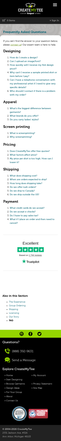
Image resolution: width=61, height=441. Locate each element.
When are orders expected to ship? (28, 179)
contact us (15, 45)
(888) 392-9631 (19, 351)
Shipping (13, 309)
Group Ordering (17, 306)
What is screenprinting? (22, 133)
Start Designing (14, 380)
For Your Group (14, 392)
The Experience (17, 302)
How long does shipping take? (26, 183)
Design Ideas (13, 388)
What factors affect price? (23, 155)
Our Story (14, 317)
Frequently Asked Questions (24, 32)
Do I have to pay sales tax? (24, 216)
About (9, 396)
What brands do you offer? (24, 116)
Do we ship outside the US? (24, 194)
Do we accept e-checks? (22, 212)
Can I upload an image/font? (25, 61)
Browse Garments (15, 384)
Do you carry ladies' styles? (24, 120)
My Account (39, 375)
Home (9, 375)
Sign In (55, 20)
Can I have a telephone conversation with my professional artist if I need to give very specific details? (33, 84)
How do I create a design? (24, 58)
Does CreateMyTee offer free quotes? (30, 151)
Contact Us (12, 401)
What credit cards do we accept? (27, 208)
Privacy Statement (42, 384)
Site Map (37, 388)
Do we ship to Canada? (22, 191)
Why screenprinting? (21, 137)
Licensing (14, 313)
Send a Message (20, 360)
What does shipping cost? (23, 176)
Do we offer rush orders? (23, 187)
